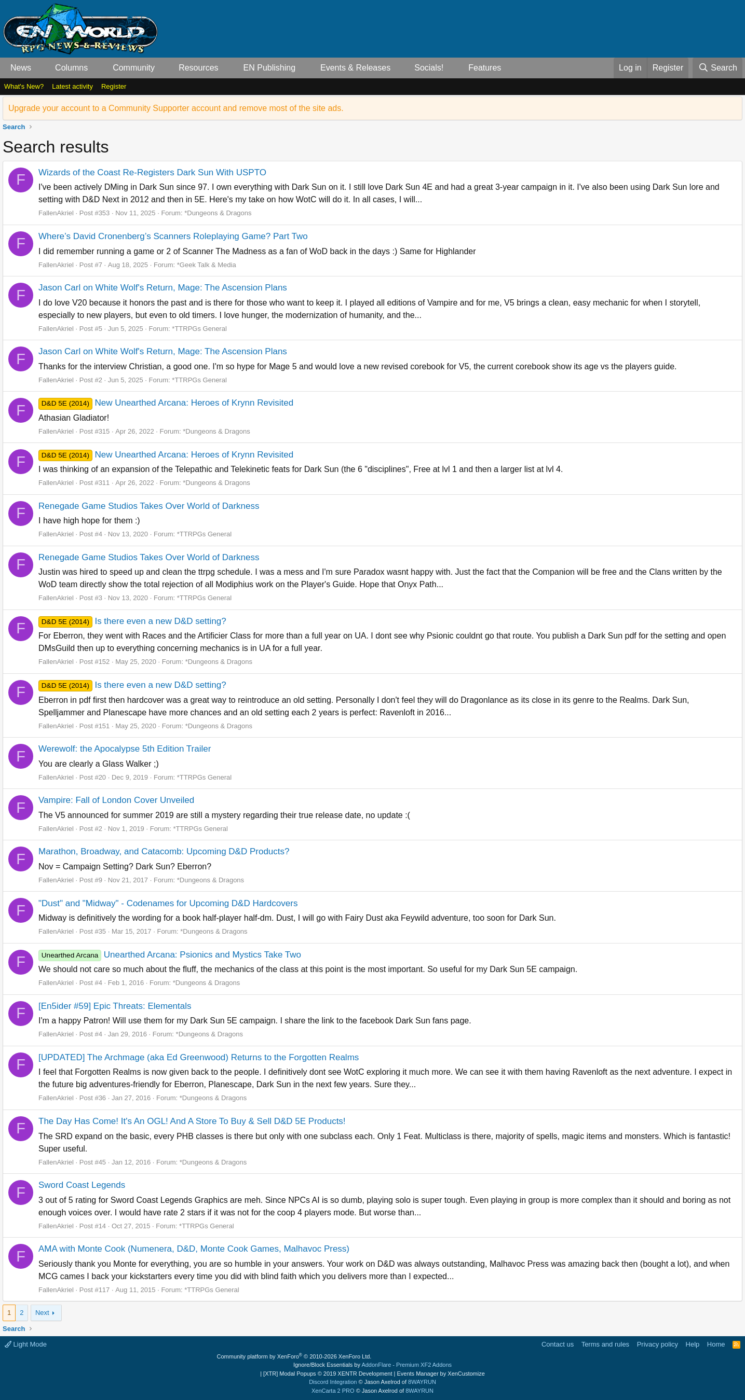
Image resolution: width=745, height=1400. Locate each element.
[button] (39, 68)
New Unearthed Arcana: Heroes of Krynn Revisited (165, 403)
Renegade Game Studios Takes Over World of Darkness (149, 506)
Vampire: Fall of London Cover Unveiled (116, 800)
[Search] (717, 68)
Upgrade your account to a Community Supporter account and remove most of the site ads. (176, 108)
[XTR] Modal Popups (327, 1373)
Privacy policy (657, 1344)
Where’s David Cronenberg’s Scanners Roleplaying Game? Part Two (173, 236)
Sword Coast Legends (81, 1185)
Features (484, 67)
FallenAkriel (56, 213)
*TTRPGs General (199, 328)
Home (716, 1344)
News (20, 67)
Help (693, 1344)
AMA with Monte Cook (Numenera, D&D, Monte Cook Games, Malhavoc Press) (193, 1249)
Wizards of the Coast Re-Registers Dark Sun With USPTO (152, 172)
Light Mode (26, 1344)
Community (134, 67)
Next (42, 1312)
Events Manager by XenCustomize (440, 1373)
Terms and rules (605, 1344)
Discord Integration (333, 1382)
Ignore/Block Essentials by (372, 1365)
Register (113, 86)
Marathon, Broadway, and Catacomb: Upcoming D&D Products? (163, 851)
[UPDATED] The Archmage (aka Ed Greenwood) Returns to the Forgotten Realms (198, 1057)
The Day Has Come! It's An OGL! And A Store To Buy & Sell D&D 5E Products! (192, 1121)
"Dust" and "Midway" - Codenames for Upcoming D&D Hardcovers (167, 903)
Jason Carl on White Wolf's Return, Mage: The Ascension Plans (162, 288)
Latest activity (72, 86)
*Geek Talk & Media (206, 265)
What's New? (24, 86)
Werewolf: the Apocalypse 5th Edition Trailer (124, 749)
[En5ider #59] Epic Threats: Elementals (115, 1006)
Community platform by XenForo (294, 1356)
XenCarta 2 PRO (333, 1391)
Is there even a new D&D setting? (132, 621)
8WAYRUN (422, 1382)
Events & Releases (355, 67)
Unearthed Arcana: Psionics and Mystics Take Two (169, 955)
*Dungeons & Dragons (217, 213)
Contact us (557, 1344)
